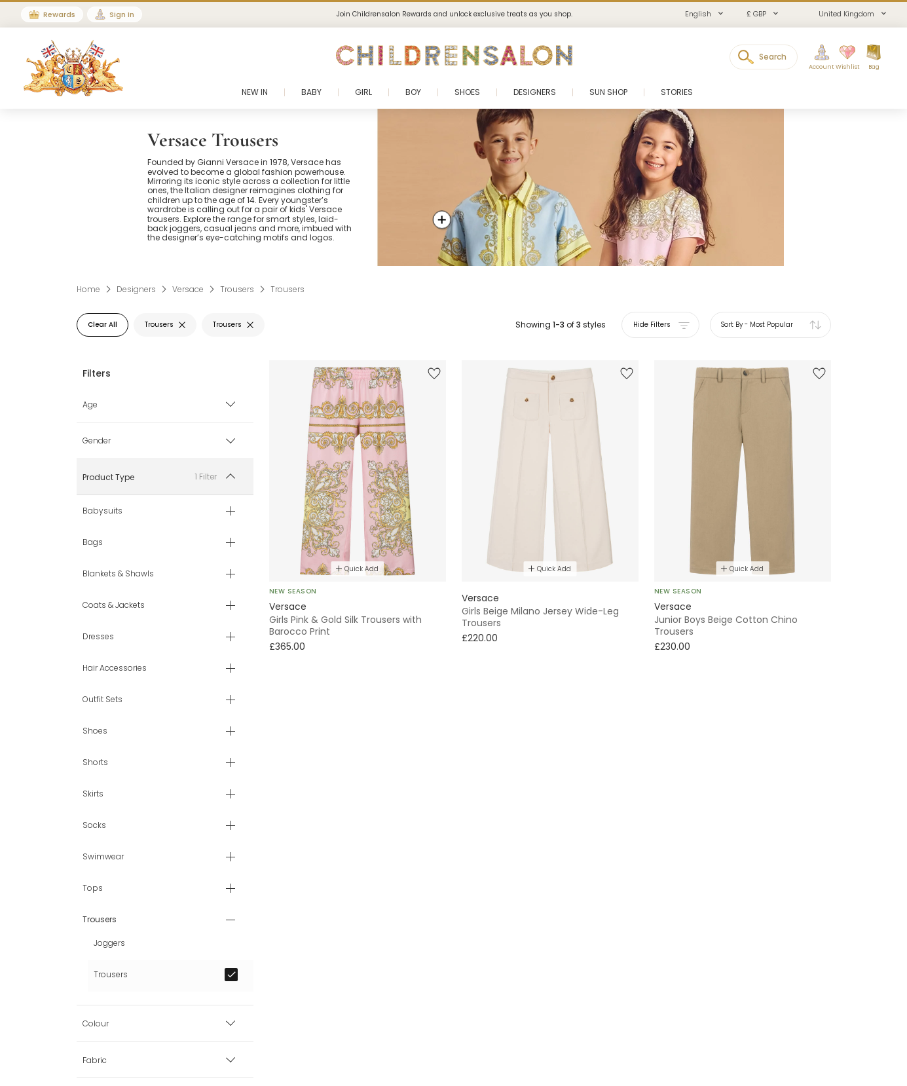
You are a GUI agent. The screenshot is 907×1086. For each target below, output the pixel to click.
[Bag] (873, 58)
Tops (93, 889)
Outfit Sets (102, 700)
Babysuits (102, 511)
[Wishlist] (843, 58)
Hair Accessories (115, 669)
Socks (94, 826)
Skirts (93, 794)
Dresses (98, 637)
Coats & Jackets (114, 606)
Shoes (95, 731)
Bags (93, 543)
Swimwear (103, 857)
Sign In (121, 14)
